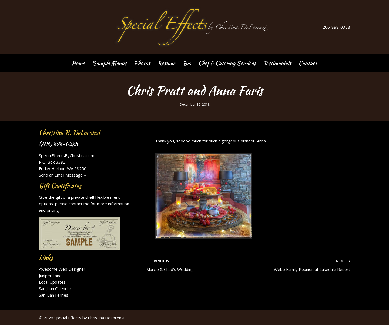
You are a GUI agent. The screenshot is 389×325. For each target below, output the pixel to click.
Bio (187, 63)
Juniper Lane (50, 275)
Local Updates (52, 282)
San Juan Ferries (53, 295)
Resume (166, 63)
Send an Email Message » (62, 175)
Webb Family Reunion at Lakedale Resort (301, 264)
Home (78, 63)
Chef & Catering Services (227, 63)
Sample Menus (109, 63)
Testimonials (277, 63)
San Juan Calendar (55, 288)
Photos (142, 63)
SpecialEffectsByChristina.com (66, 155)
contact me (79, 203)
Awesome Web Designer (62, 269)
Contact (308, 63)
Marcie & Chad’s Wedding (195, 264)
